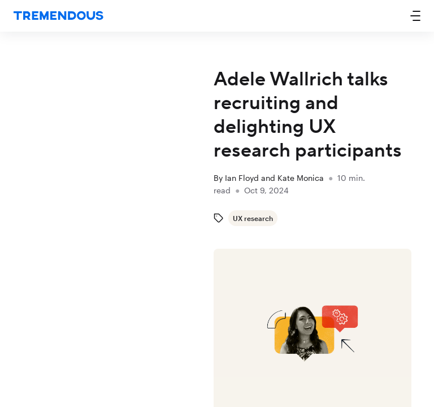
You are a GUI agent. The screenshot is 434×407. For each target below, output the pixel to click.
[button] (415, 16)
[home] (58, 16)
